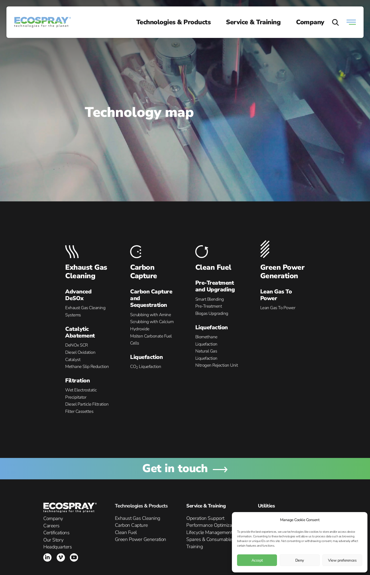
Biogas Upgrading (211, 313)
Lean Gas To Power (276, 295)
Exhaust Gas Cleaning (86, 271)
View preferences (342, 560)
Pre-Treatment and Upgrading (215, 286)
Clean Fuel (213, 267)
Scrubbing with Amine (150, 315)
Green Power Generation (282, 271)
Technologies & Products (173, 22)
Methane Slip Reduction (87, 366)
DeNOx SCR (76, 345)
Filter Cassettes (79, 411)
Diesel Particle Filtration (86, 404)
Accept (257, 560)
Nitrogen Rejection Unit (216, 365)
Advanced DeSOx (78, 295)
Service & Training (253, 22)
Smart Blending (209, 299)
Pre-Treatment (208, 306)
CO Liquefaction (145, 366)
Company (310, 22)
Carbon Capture (143, 271)
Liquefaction (146, 357)
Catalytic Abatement (80, 332)
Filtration (77, 380)
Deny (299, 560)
